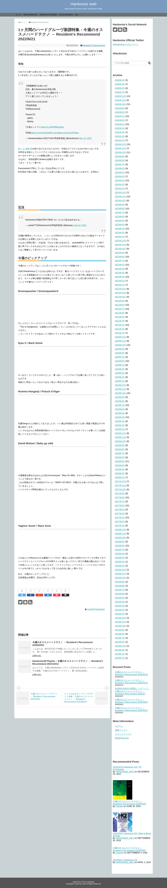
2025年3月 (120, 132)
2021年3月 (120, 325)
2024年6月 (120, 168)
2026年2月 (120, 88)
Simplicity (90, 882)
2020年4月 (120, 369)
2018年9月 (120, 445)
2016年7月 (120, 550)
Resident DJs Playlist (48, 15)
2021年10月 (120, 297)
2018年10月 (120, 441)
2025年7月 (120, 116)
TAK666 (119, 806)
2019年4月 (120, 417)
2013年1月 (120, 654)
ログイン (119, 726)
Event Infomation (66, 15)
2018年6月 (120, 457)
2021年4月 (120, 321)
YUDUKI (119, 853)
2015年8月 (120, 586)
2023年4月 (120, 225)
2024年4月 (120, 176)
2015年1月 (120, 614)
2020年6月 (120, 361)
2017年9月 (120, 493)
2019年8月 (120, 401)
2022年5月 (120, 269)
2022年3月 (120, 277)
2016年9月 (120, 542)
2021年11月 (120, 293)
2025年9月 (120, 108)
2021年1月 (120, 333)
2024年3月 (120, 180)
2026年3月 (120, 84)
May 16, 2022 (85, 138)
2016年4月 (120, 554)
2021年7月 (120, 309)
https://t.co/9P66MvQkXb (52, 127)
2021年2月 (120, 329)
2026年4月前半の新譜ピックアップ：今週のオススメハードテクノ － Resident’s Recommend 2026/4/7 (132, 691)
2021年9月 (120, 301)
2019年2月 (120, 425)
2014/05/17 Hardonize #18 (125, 860)
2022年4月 (120, 273)
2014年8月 (120, 634)
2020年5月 (120, 365)
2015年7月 (120, 590)
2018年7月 (120, 453)
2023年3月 (120, 229)
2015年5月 (120, 598)
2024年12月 (120, 144)
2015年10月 (120, 578)
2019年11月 (120, 389)
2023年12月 (120, 192)
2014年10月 (120, 626)
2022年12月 (120, 241)
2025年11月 (120, 100)
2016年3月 (120, 558)
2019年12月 (120, 385)
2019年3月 (120, 421)
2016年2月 (120, 562)
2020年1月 (120, 381)
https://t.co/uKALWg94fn (42, 133)
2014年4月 (120, 642)
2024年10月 (120, 152)
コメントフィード (123, 734)
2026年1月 (120, 92)
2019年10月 (120, 393)
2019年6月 (120, 409)
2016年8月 (120, 546)
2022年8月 (120, 257)
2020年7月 (120, 357)
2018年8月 (120, 449)
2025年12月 (120, 96)
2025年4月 (120, 128)
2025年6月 (120, 120)
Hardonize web (83, 4)
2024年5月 (120, 172)
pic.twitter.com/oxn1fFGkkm (66, 133)
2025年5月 (120, 124)
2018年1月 (120, 477)
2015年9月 (120, 582)
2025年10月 (120, 104)
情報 (27, 149)
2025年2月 (120, 136)
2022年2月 (120, 281)
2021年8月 (120, 305)
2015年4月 (120, 602)
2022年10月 (120, 249)
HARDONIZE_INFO (125, 772)
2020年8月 (120, 353)
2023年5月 (120, 221)
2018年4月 (120, 465)
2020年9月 (120, 349)
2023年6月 (120, 217)
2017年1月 (120, 526)
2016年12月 (120, 530)
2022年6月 (120, 265)
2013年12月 (120, 646)
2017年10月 (120, 489)
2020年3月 (120, 373)
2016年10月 (120, 538)
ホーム (18, 15)
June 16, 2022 (79, 225)
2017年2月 (120, 522)
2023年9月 (120, 204)
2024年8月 (120, 160)
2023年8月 (120, 209)
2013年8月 (120, 650)
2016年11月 (120, 534)
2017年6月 (120, 505)
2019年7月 (120, 405)
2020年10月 (120, 345)
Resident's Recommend (94, 45)
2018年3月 (120, 469)
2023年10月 (120, 200)
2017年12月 (120, 481)
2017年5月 (120, 509)
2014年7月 (120, 638)
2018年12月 (120, 433)
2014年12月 (120, 618)
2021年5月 (120, 317)
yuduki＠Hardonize (96, 609)
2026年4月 (120, 80)
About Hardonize (30, 15)
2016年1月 (120, 566)
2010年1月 (120, 658)
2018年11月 (120, 437)
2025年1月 (120, 140)
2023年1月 (120, 237)
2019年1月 (120, 429)
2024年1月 (120, 188)
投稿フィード (121, 730)
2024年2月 (120, 184)
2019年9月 (120, 397)
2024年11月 (120, 148)
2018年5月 (120, 461)
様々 (20, 149)
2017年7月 (120, 501)
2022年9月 (120, 253)
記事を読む (36, 656)
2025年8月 (120, 112)
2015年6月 (120, 594)
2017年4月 (120, 513)
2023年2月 (120, 233)
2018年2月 (120, 473)
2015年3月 (120, 606)
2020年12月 (120, 337)
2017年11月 (120, 485)
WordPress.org (122, 738)
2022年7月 (120, 261)
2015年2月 (120, 610)
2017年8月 (120, 497)
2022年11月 (120, 245)
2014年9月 (120, 630)
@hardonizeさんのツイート (126, 44)
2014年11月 (120, 622)
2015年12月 (120, 570)
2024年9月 (120, 156)
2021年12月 (120, 289)
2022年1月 (120, 285)
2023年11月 (120, 196)
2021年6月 (120, 313)
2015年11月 (120, 574)
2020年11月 (120, 341)
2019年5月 (120, 413)
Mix (76, 15)
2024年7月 (120, 164)
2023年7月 (120, 213)
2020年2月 (120, 377)
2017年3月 (120, 517)
